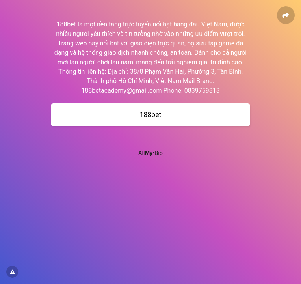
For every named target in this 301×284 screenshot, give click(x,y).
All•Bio (150, 153)
